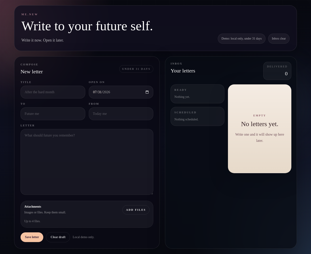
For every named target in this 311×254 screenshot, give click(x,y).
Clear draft (58, 237)
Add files (136, 209)
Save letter (32, 237)
